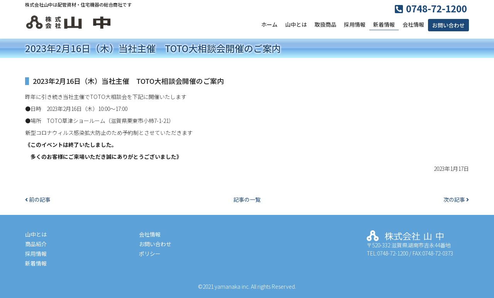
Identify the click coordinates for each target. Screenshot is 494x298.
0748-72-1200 (436, 8)
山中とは (296, 24)
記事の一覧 (247, 199)
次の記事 (456, 199)
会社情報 (413, 24)
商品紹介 (36, 244)
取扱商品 (325, 24)
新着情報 (384, 24)
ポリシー (150, 253)
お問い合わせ (448, 25)
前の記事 (38, 199)
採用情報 (354, 24)
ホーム (269, 24)
